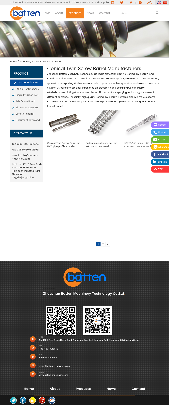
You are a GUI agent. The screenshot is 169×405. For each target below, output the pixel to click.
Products (90, 13)
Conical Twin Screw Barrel (30, 82)
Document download (28, 120)
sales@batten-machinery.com (25, 157)
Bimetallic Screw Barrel (28, 107)
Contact (132, 13)
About (68, 13)
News (111, 13)
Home (49, 13)
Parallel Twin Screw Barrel (29, 89)
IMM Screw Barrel (25, 101)
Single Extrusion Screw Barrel (29, 95)
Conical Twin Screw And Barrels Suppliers (87, 2)
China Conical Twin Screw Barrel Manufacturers (37, 2)
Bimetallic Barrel (25, 114)
